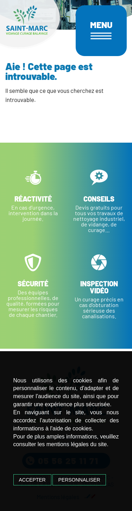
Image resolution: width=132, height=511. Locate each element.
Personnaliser (79, 480)
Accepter (32, 480)
